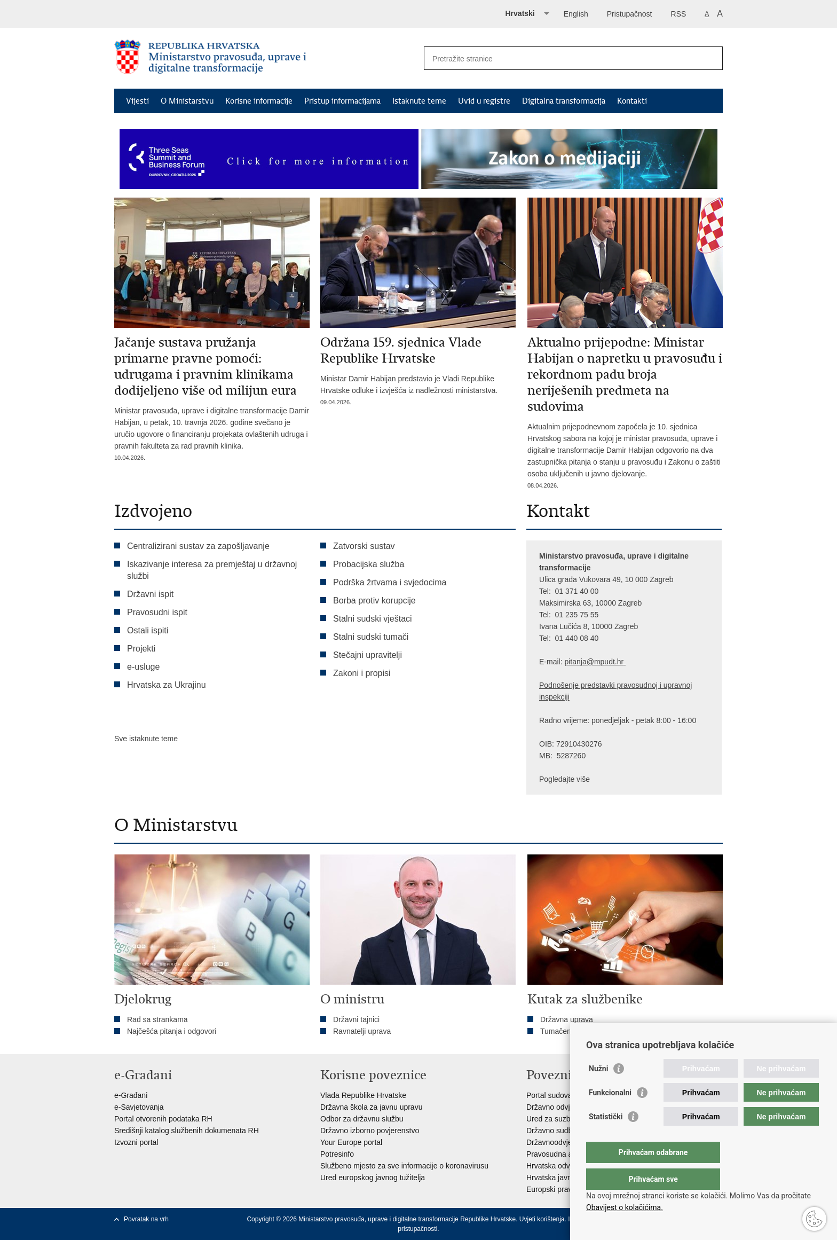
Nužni (598, 1090)
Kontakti (632, 101)
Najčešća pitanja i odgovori (171, 1031)
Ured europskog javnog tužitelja (372, 1177)
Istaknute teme (419, 101)
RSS (678, 14)
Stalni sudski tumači (370, 636)
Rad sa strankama (157, 1019)
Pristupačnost (629, 14)
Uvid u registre (484, 101)
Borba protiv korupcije (374, 600)
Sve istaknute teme (146, 738)
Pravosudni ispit (157, 612)
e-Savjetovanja (139, 1107)
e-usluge (143, 666)
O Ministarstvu (187, 101)
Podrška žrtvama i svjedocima (390, 582)
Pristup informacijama (342, 101)
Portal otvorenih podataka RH (163, 1119)
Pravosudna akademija (564, 1154)
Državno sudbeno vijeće (566, 1130)
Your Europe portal (351, 1142)
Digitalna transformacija (563, 101)
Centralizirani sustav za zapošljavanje (198, 546)
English (576, 14)
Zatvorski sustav (364, 546)
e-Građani (130, 1095)
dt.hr (616, 661)
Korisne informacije (259, 101)
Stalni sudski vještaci (373, 618)
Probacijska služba (368, 564)
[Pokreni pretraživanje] (710, 58)
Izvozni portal (136, 1142)
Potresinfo (337, 1154)
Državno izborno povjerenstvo (369, 1130)
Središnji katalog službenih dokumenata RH (186, 1130)
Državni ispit (150, 594)
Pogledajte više (564, 779)
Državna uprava (566, 1019)
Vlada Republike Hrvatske (363, 1095)
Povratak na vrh (146, 1219)
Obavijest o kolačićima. (624, 1207)
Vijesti (137, 101)
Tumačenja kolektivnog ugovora (592, 1031)
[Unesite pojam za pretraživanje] (562, 58)
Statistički (605, 1138)
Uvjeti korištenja (542, 1219)
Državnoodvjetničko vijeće (569, 1142)
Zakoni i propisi (362, 673)
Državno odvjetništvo (561, 1107)
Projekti (141, 648)
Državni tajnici (356, 1019)
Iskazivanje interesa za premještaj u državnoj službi (212, 570)
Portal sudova (549, 1095)
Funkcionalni (610, 1114)
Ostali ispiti (147, 630)
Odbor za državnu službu (362, 1119)
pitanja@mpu (586, 661)
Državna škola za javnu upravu (371, 1107)
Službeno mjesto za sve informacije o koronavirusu (404, 1165)
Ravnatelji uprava (362, 1031)
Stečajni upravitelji (367, 655)
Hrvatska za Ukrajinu (166, 684)
